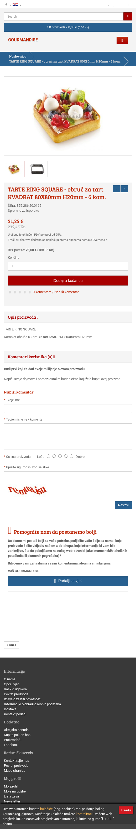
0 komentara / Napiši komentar (56, 292)
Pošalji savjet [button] (68, 580)
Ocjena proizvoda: (19, 457)
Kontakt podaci (15, 714)
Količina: (14, 258)
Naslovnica (17, 56)
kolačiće (46, 809)
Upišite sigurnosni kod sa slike (27, 467)
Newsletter (12, 801)
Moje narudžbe (15, 791)
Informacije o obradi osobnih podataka (32, 704)
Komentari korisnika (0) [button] (31, 356)
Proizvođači (12, 740)
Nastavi (123, 505)
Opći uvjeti (11, 684)
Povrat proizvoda (16, 694)
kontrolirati (84, 814)
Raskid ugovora (15, 689)
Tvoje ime (13, 400)
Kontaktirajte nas (16, 761)
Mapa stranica (14, 771)
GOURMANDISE (23, 39)
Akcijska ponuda (16, 730)
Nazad (11, 645)
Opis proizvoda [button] (23, 317)
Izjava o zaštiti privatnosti (22, 699)
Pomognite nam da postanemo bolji (55, 531)
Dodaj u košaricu (68, 280)
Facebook (11, 745)
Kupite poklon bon (17, 735)
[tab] (68, 317)
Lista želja (11, 796)
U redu (126, 810)
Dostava (10, 709)
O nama (9, 679)
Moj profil (11, 786)
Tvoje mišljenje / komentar (25, 419)
